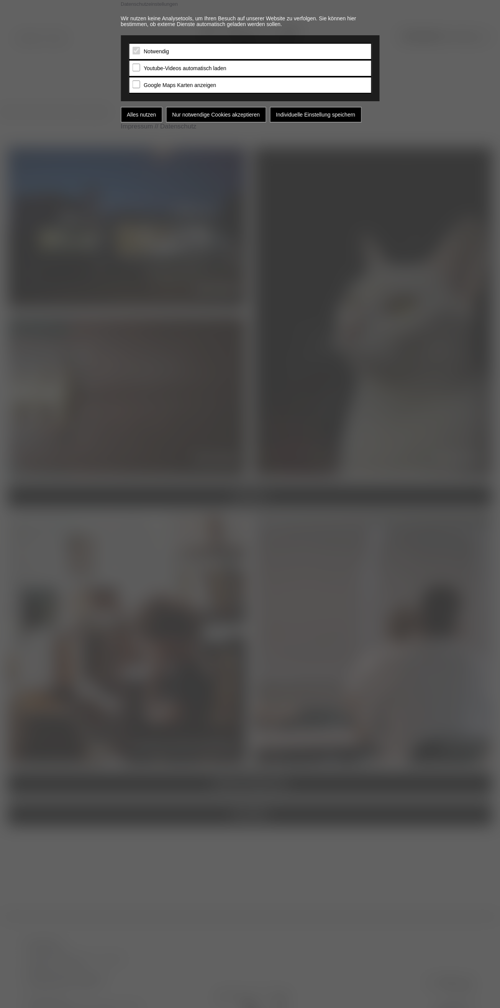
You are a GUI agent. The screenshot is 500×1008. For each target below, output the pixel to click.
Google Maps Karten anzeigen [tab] (180, 85)
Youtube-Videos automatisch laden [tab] (185, 68)
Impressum (137, 126)
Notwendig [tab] (156, 51)
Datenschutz (178, 126)
